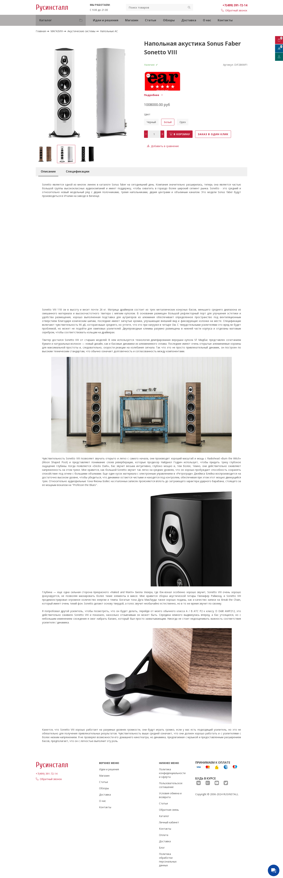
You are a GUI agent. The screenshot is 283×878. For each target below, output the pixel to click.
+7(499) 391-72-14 (235, 5)
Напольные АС (109, 31)
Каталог (164, 816)
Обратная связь (169, 809)
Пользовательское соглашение (170, 785)
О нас (207, 20)
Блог (162, 847)
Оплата (163, 835)
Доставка (188, 20)
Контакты (225, 20)
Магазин (131, 20)
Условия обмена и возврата (170, 795)
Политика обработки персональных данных (168, 859)
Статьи (150, 20)
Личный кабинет (169, 822)
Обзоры (169, 20)
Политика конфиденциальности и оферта (172, 773)
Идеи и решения (105, 20)
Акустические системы (82, 31)
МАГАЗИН (57, 31)
